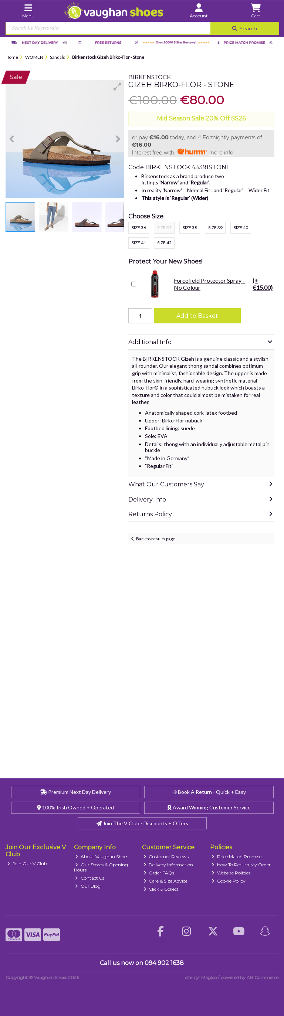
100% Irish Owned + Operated (75, 807)
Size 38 (190, 227)
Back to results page (155, 538)
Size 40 (241, 227)
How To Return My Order (241, 864)
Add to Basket (197, 315)
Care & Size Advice (165, 881)
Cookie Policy (229, 881)
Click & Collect (161, 889)
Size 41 (139, 242)
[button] (118, 86)
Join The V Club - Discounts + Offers (142, 823)
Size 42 (164, 242)
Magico (209, 977)
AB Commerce (262, 977)
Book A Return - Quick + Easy (209, 792)
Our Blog (88, 886)
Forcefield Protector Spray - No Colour (206, 284)
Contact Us (89, 878)
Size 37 (164, 227)
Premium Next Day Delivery (75, 792)
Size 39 (215, 227)
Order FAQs (159, 873)
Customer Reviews (166, 856)
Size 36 (139, 227)
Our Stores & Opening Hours (101, 867)
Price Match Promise (236, 856)
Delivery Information (168, 864)
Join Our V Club (27, 863)
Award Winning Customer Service (209, 807)
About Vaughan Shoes (101, 856)
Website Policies (231, 873)
